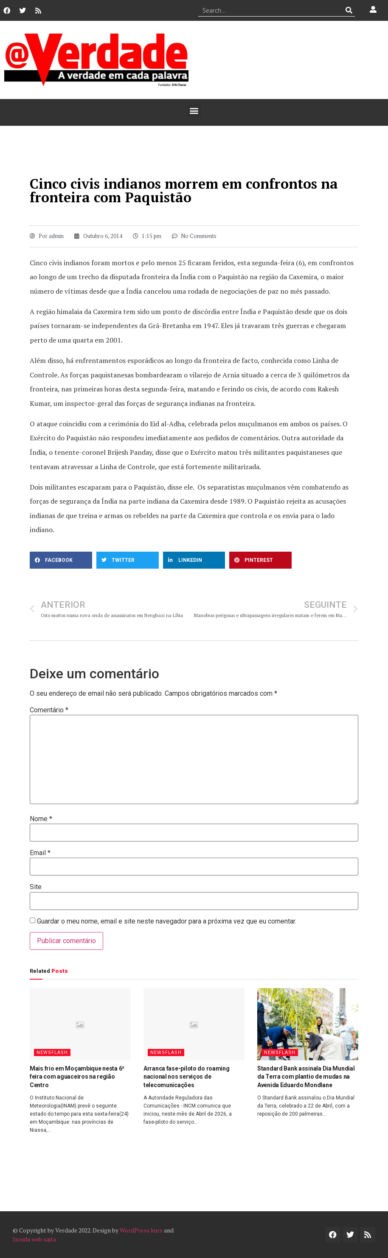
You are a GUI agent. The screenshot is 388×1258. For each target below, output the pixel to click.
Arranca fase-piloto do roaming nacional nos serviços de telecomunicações (186, 1076)
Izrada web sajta (34, 1239)
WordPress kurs (141, 1230)
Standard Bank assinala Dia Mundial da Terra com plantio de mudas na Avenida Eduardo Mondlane (305, 1076)
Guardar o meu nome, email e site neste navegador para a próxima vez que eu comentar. (166, 921)
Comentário (49, 710)
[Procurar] (349, 10)
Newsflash (52, 1052)
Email (40, 853)
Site (36, 887)
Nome (41, 819)
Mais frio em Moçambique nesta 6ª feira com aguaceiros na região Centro (77, 1076)
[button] (194, 110)
